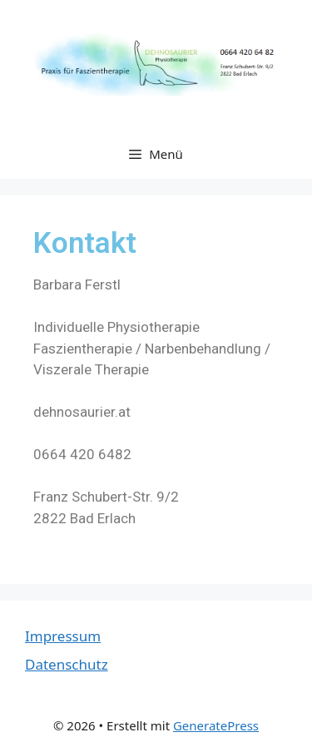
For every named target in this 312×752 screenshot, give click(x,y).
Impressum (63, 636)
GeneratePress (216, 725)
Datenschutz (66, 664)
